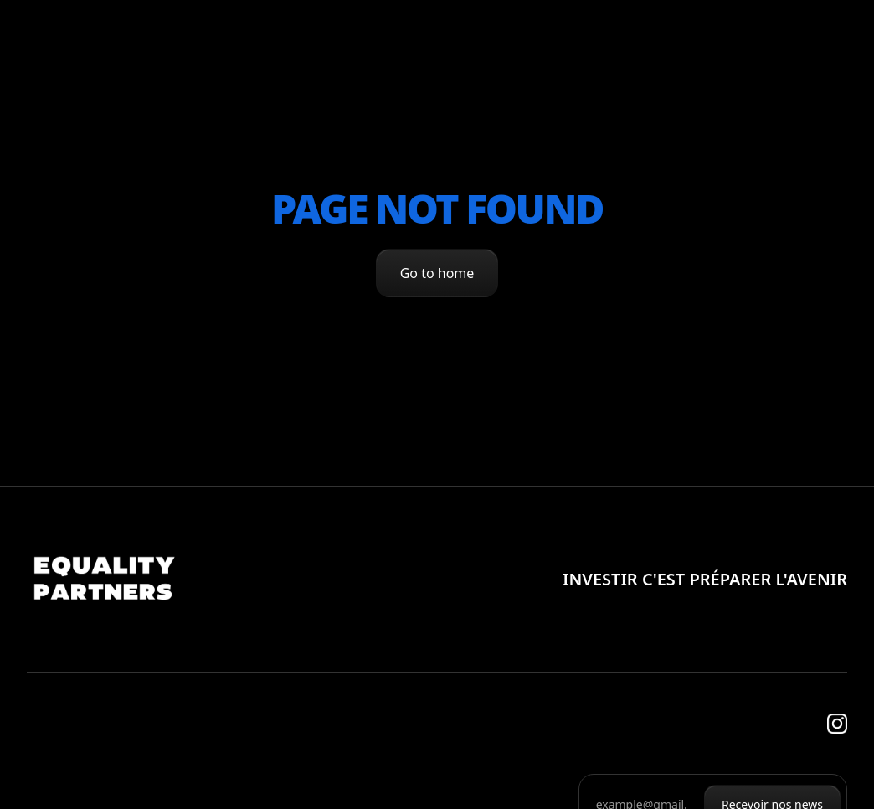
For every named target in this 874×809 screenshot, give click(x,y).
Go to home (437, 273)
